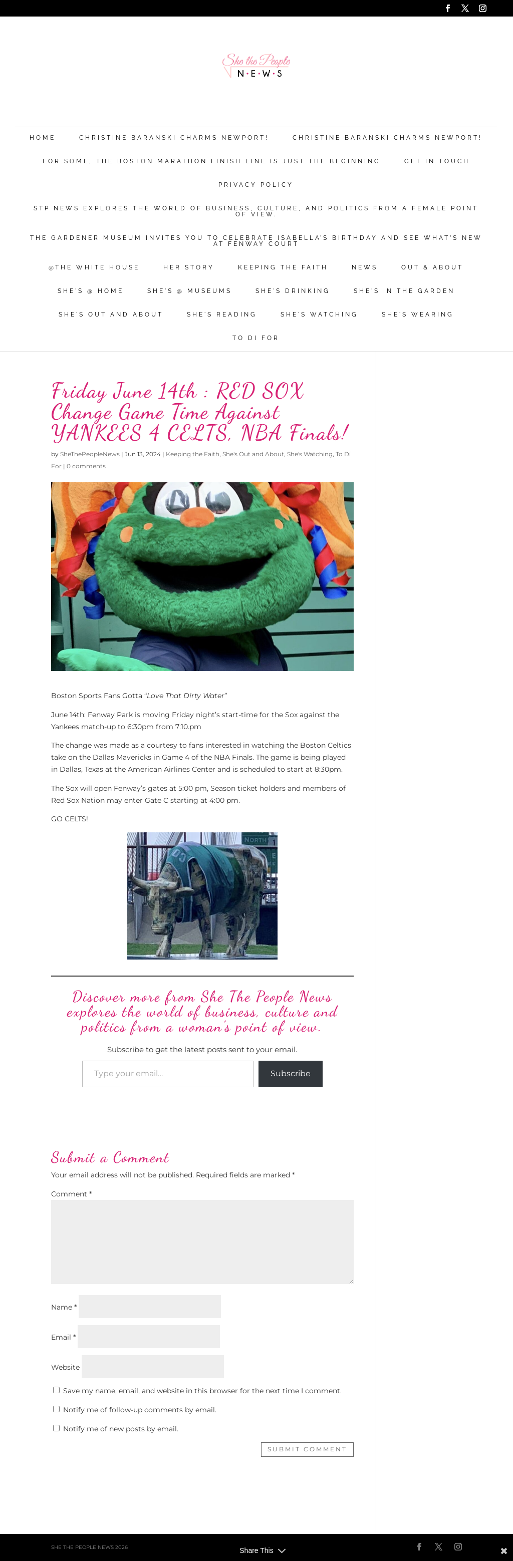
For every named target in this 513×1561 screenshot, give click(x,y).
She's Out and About (111, 314)
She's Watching (319, 314)
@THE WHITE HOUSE (94, 267)
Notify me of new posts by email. (120, 1428)
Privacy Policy (256, 185)
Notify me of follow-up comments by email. (139, 1409)
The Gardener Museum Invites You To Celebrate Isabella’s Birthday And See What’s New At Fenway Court (256, 241)
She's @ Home (91, 291)
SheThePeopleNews (90, 454)
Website (65, 1367)
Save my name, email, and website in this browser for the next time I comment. (202, 1390)
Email (63, 1337)
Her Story (188, 267)
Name (64, 1307)
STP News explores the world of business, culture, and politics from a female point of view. (256, 211)
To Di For (256, 338)
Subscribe (291, 1073)
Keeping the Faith (283, 267)
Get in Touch (437, 161)
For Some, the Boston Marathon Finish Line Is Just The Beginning (212, 161)
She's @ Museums (189, 291)
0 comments (86, 466)
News (365, 267)
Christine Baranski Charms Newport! (174, 138)
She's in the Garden (404, 291)
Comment (71, 1193)
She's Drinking (292, 291)
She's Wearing (418, 314)
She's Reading (222, 314)
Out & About (432, 267)
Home (43, 138)
